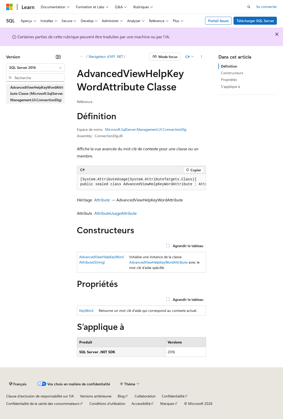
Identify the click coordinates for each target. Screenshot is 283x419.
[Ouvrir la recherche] (249, 7)
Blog (121, 396)
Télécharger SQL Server (255, 20)
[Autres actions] (201, 57)
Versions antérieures (96, 396)
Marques (167, 403)
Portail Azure (218, 20)
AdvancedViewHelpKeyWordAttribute (158, 262)
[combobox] (35, 67)
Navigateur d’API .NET (106, 56)
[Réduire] (58, 56)
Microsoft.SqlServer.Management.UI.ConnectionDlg (145, 129)
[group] (141, 182)
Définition (229, 66)
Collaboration (145, 396)
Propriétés (229, 79)
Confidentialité (173, 396)
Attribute (102, 199)
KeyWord (86, 310)
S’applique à (230, 86)
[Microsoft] (9, 7)
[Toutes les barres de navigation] (81, 57)
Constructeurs (232, 72)
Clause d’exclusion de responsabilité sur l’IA (40, 396)
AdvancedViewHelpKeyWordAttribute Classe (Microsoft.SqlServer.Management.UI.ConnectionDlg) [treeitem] (36, 93)
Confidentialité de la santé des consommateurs (42, 403)
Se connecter (266, 6)
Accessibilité (141, 403)
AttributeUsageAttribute (115, 213)
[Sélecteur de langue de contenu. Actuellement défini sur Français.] (17, 384)
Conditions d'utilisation (107, 403)
